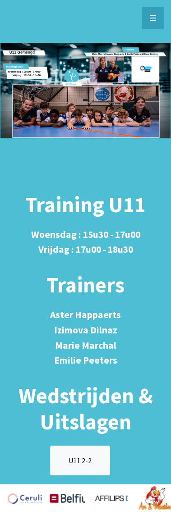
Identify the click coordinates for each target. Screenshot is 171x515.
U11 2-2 (80, 460)
